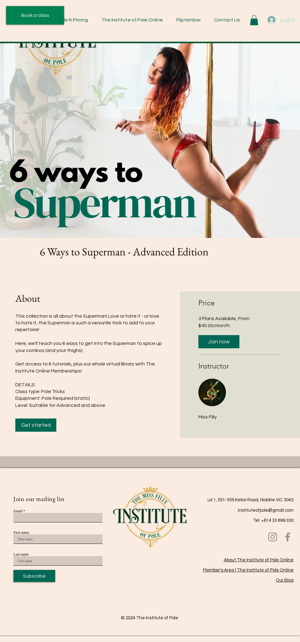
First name (21, 532)
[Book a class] (35, 15)
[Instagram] (273, 537)
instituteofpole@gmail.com (266, 510)
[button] (66, 20)
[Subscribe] (34, 576)
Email (17, 511)
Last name (21, 554)
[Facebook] (288, 537)
